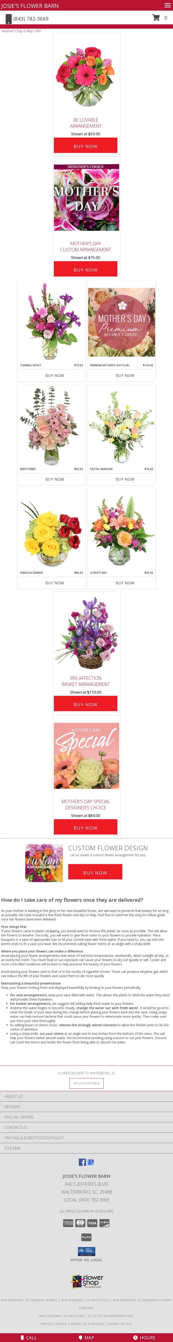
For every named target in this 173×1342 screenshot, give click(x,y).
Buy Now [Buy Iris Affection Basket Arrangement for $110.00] (86, 704)
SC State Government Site (111, 1316)
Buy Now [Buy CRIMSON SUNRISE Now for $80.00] (55, 583)
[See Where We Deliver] (86, 1083)
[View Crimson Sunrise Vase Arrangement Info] (51, 530)
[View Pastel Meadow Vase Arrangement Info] (121, 426)
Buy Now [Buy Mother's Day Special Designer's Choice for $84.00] (86, 828)
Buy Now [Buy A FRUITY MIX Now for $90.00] (125, 583)
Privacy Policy (54, 1324)
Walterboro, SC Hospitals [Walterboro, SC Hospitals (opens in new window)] (85, 1300)
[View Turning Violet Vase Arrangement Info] (51, 322)
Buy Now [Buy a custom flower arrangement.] (95, 873)
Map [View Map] (86, 1338)
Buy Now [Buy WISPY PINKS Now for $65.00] (55, 479)
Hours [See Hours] (144, 1338)
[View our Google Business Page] (90, 1164)
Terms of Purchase (88, 1324)
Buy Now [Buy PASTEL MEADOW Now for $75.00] (125, 479)
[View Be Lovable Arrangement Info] (86, 74)
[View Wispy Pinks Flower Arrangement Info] (51, 426)
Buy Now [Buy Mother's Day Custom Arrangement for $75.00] (86, 270)
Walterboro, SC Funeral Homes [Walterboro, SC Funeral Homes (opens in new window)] (29, 1300)
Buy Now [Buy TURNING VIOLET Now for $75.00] (55, 375)
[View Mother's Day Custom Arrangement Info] (86, 198)
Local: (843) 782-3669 (86, 1200)
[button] (159, 19)
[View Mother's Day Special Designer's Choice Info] (86, 756)
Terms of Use (120, 1324)
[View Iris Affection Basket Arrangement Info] (86, 632)
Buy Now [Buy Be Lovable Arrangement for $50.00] (86, 146)
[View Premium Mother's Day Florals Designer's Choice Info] (121, 322)
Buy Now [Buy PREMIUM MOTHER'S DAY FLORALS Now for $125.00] (125, 375)
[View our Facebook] (82, 1164)
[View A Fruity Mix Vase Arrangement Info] (121, 530)
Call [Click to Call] (29, 1338)
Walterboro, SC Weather (61, 1316)
